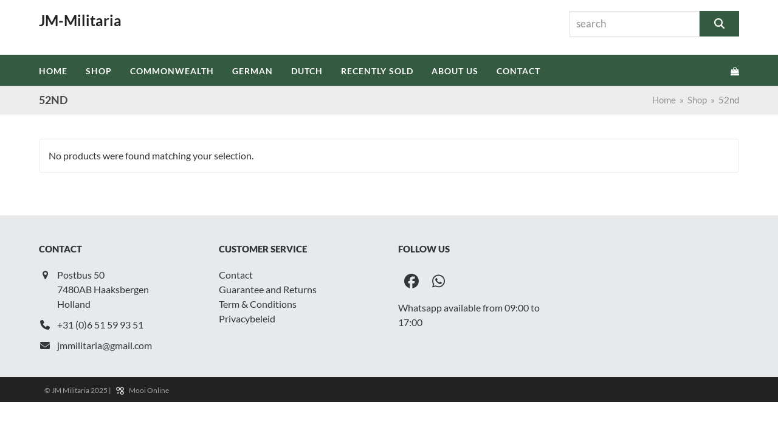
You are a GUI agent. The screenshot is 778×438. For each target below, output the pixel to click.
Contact (236, 274)
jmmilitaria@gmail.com (104, 345)
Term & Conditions (258, 304)
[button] (735, 70)
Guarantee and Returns (268, 289)
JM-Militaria (80, 20)
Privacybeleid (247, 318)
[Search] (719, 23)
